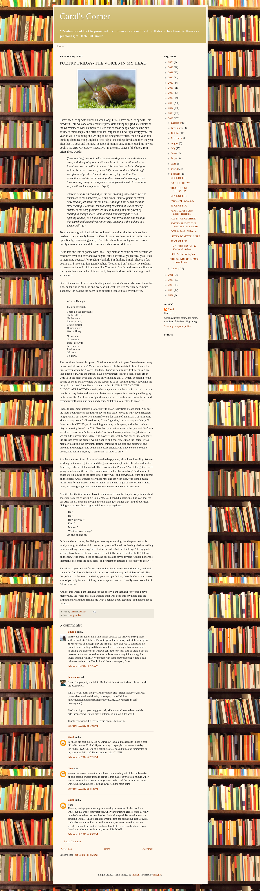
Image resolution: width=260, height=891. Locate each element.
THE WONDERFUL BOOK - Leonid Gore (184, 261)
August (175, 143)
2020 (171, 77)
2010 (171, 280)
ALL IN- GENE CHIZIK (183, 218)
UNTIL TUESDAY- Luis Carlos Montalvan (183, 248)
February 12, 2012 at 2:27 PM (83, 757)
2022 (171, 67)
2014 (171, 108)
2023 (171, 62)
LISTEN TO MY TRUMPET (185, 236)
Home (60, 46)
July (173, 148)
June (173, 153)
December (176, 122)
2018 (171, 87)
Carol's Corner (85, 16)
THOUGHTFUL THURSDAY (178, 189)
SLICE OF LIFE (178, 178)
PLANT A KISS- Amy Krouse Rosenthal (181, 212)
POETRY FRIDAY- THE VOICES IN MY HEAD (184, 225)
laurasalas (73, 677)
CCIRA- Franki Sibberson (183, 231)
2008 (171, 290)
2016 (171, 98)
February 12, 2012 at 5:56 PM (83, 834)
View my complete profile (177, 326)
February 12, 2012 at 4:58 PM (83, 788)
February (176, 173)
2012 (171, 118)
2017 (171, 93)
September (177, 138)
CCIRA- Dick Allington (182, 254)
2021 (171, 72)
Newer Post (66, 849)
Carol (71, 737)
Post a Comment (72, 841)
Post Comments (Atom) (86, 855)
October (175, 133)
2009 (171, 285)
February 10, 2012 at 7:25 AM (83, 666)
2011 (171, 275)
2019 (171, 82)
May (173, 158)
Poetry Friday (74, 615)
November (177, 128)
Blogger (157, 874)
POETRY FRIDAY (180, 183)
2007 (171, 295)
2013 (171, 113)
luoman (135, 874)
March (174, 168)
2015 (171, 103)
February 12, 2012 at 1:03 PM (83, 726)
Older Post (147, 849)
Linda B (72, 631)
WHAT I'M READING (182, 200)
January (175, 268)
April (174, 163)
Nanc (71, 768)
